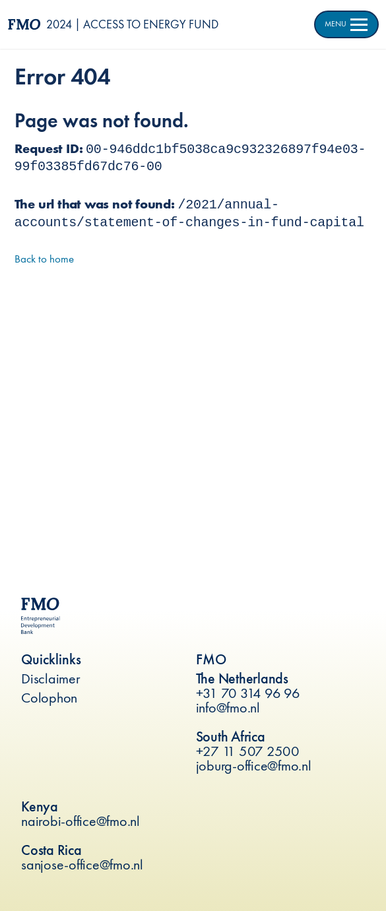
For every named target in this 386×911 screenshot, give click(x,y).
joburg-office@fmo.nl (253, 765)
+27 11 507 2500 (248, 751)
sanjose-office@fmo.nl (82, 864)
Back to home (44, 258)
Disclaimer (50, 678)
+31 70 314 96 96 (248, 693)
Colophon (49, 697)
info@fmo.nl (228, 707)
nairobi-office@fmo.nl (80, 821)
